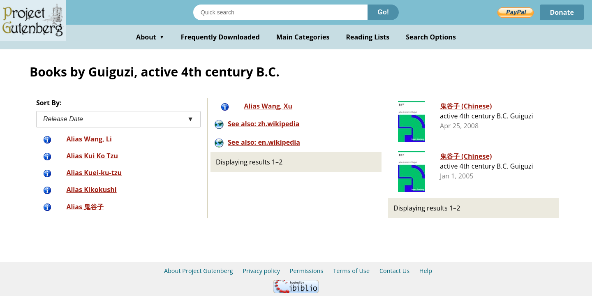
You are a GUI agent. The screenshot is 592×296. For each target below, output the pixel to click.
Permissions (307, 271)
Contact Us (394, 271)
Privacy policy (261, 271)
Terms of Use (351, 271)
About (150, 37)
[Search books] (280, 12)
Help (425, 271)
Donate (562, 12)
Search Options (431, 37)
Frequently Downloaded (220, 37)
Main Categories (303, 37)
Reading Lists (368, 37)
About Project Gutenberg (198, 271)
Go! (383, 12)
